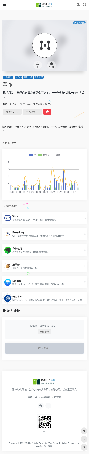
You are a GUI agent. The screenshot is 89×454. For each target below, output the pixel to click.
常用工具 (28, 77)
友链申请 (46, 397)
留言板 (57, 397)
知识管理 (39, 77)
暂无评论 (13, 310)
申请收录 (32, 397)
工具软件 (8, 77)
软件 (47, 104)
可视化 (18, 77)
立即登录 (44, 331)
